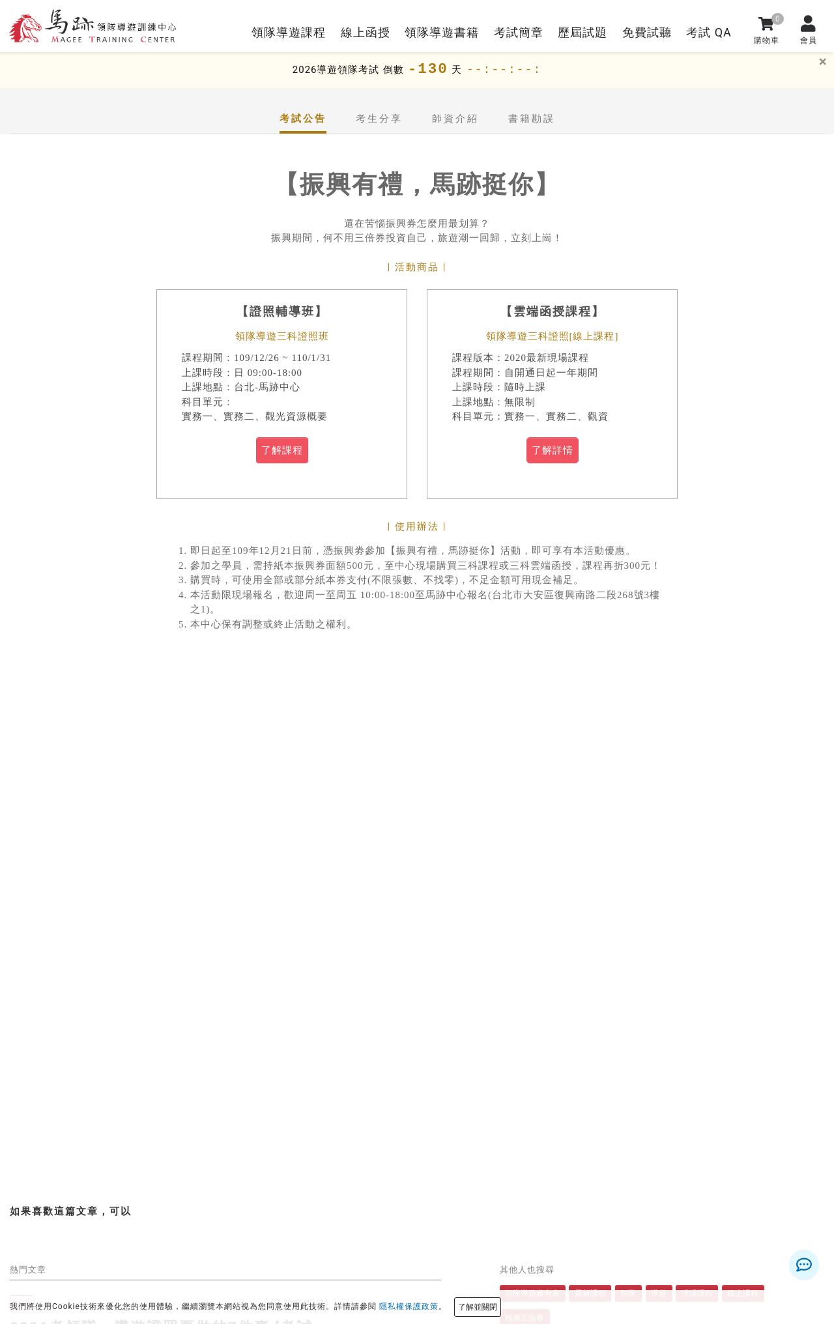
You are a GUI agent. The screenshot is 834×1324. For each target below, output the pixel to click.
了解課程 (282, 450)
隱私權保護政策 (409, 1306)
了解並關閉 (477, 1307)
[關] (823, 62)
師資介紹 (455, 118)
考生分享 (379, 118)
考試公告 (303, 118)
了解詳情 (552, 450)
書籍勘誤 (531, 118)
